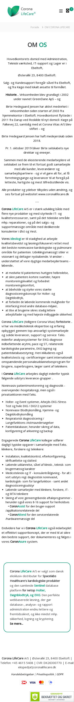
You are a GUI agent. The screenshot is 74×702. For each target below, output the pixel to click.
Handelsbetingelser (22, 674)
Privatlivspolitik (45, 674)
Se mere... (16, 623)
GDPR (59, 674)
